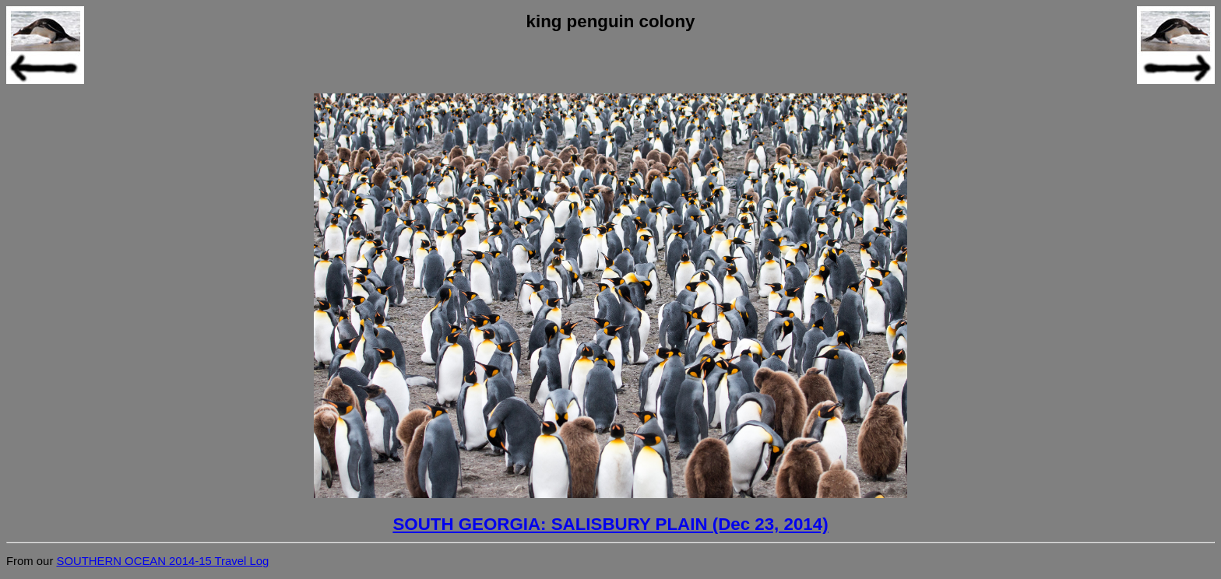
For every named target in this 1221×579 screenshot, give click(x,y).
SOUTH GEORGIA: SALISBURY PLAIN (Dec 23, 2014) (610, 524)
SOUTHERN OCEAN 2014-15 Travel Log (162, 561)
